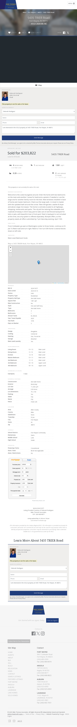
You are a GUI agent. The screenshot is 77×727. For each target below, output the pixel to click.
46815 (39, 12)
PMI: (19, 487)
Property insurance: (15, 483)
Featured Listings (15, 679)
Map (38, 85)
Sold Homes (13, 695)
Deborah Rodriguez (16, 93)
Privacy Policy (69, 143)
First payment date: (16, 490)
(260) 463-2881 (42, 700)
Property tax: (17, 479)
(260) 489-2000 (42, 659)
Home (10, 652)
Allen (24, 12)
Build (10, 666)
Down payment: (16, 468)
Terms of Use (30, 714)
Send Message (38, 138)
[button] (38, 262)
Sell (9, 663)
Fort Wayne (32, 12)
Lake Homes (12, 693)
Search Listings (14, 676)
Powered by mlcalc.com (38, 500)
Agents (11, 655)
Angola (11, 685)
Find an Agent (52, 620)
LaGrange (12, 690)
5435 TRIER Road (48, 12)
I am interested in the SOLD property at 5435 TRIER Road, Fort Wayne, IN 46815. (38, 129)
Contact (11, 674)
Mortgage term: (16, 472)
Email (11, 97)
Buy (9, 660)
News (10, 671)
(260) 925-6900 (42, 686)
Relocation (12, 668)
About (10, 658)
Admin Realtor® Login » (16, 714)
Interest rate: (17, 476)
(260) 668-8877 (42, 673)
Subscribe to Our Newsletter (18, 641)
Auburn (11, 687)
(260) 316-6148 (14, 95)
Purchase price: (16, 464)
